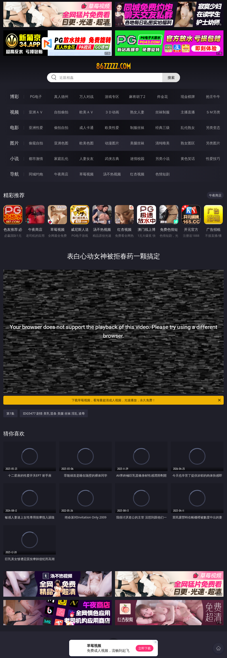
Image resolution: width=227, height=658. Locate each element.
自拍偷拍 (61, 112)
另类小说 (162, 158)
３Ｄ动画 (112, 112)
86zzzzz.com (113, 66)
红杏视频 (137, 174)
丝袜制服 (162, 112)
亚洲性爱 (36, 127)
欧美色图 (86, 143)
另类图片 (213, 143)
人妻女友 (86, 158)
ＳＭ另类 (213, 112)
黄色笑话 (188, 158)
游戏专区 (112, 96)
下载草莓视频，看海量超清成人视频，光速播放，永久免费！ (146, 400)
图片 (14, 143)
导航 (14, 174)
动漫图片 (112, 143)
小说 (14, 158)
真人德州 (61, 96)
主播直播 (188, 112)
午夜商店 (61, 174)
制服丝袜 (137, 127)
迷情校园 (137, 158)
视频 (14, 112)
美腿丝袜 (137, 143)
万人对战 (86, 96)
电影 (14, 127)
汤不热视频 (112, 174)
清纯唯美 (162, 143)
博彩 (14, 96)
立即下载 (144, 648)
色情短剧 (162, 174)
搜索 (171, 77)
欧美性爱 (112, 127)
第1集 (10, 413)
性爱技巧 (213, 158)
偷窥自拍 (36, 143)
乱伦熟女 (188, 127)
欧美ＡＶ (86, 112)
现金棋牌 (188, 96)
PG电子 (36, 96)
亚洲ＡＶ (36, 112)
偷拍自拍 (61, 127)
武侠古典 (112, 158)
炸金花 (162, 96)
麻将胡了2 (137, 96)
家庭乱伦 (61, 158)
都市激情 (36, 158)
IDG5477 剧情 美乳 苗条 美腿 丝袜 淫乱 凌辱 (54, 413)
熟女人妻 (137, 112)
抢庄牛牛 (213, 96)
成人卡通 (86, 127)
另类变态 (213, 127)
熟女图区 (188, 143)
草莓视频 (86, 174)
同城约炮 (36, 174)
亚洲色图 (61, 143)
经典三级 (162, 127)
